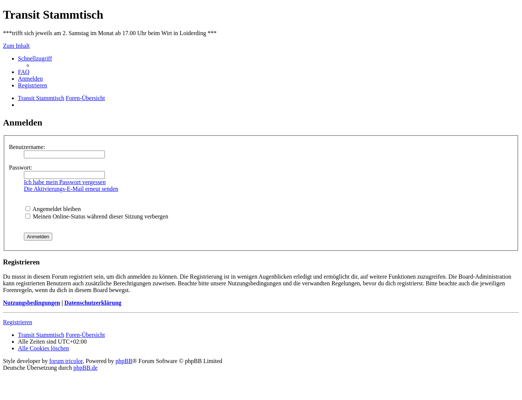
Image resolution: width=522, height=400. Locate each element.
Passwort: (20, 167)
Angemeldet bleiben (53, 209)
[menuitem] (23, 72)
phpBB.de (85, 368)
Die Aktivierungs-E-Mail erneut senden (71, 189)
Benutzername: (27, 147)
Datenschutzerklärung (92, 303)
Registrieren (17, 322)
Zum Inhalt (16, 46)
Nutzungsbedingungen (31, 303)
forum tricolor (66, 361)
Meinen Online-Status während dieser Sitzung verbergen (96, 216)
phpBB (124, 361)
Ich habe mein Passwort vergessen (65, 182)
